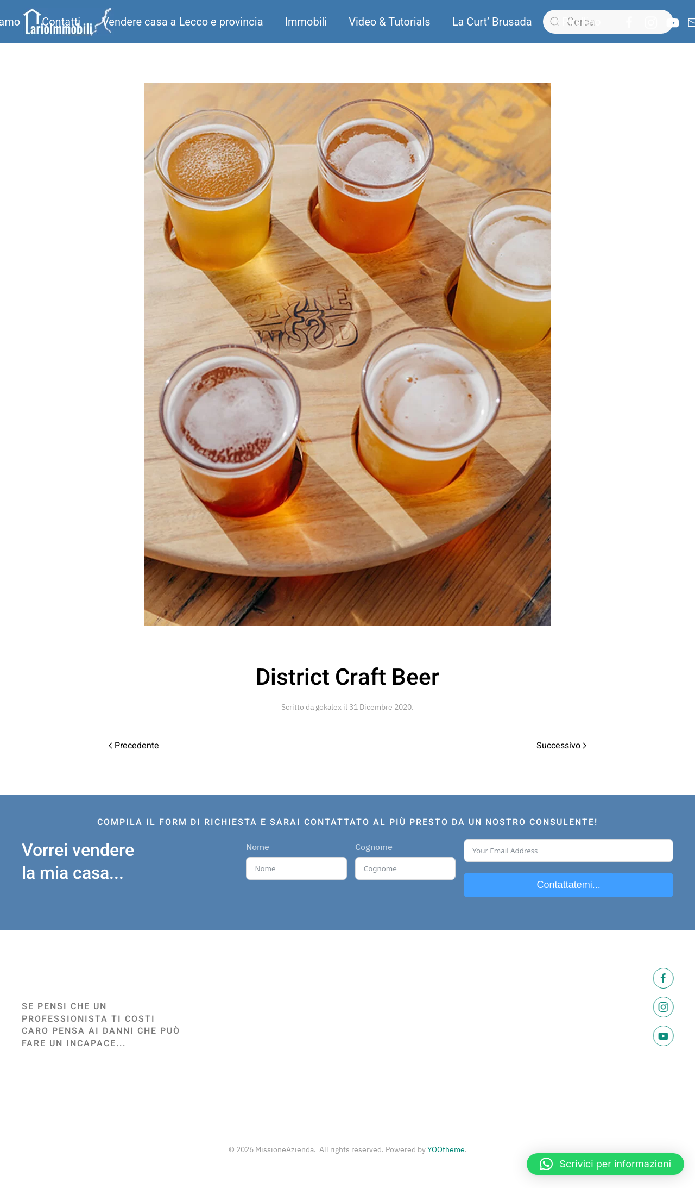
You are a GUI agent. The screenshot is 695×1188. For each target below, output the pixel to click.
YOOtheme (446, 1149)
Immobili (306, 21)
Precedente (134, 745)
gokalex (328, 707)
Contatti (61, 21)
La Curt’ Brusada (492, 21)
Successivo (561, 745)
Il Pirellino (577, 21)
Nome (257, 846)
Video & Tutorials (389, 21)
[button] (605, 1164)
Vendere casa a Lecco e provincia (182, 21)
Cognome (374, 846)
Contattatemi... (569, 884)
